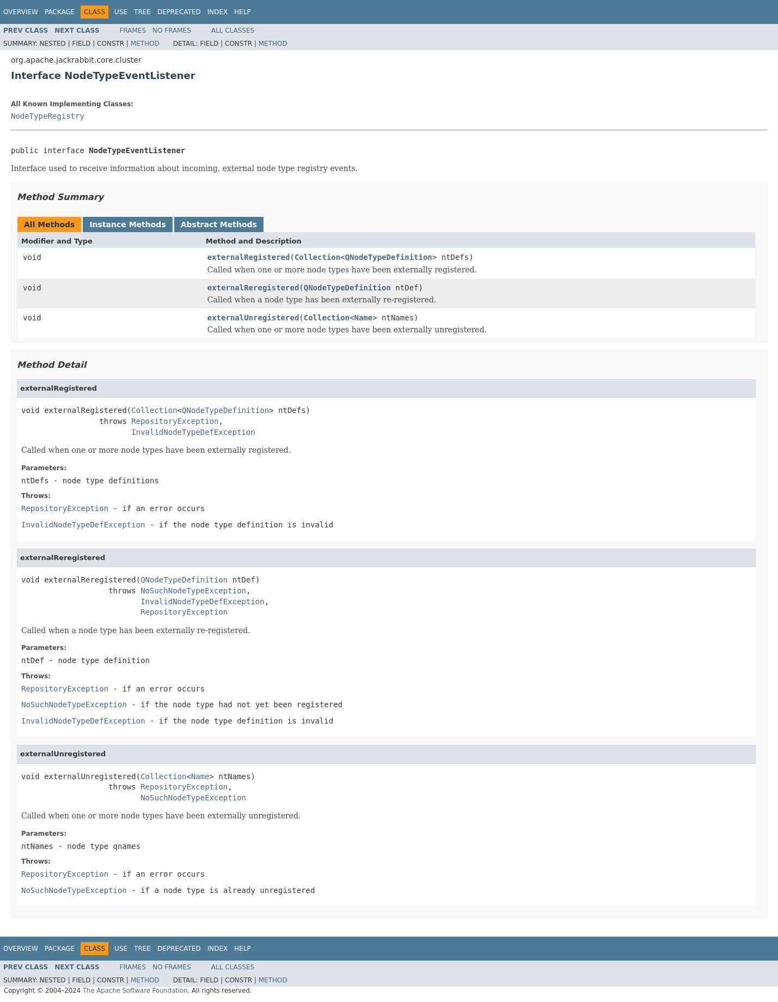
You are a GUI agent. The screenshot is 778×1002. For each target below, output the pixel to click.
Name (363, 317)
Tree (142, 12)
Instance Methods (127, 224)
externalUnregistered (253, 317)
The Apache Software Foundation (135, 990)
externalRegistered (248, 257)
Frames (133, 30)
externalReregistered (253, 287)
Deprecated (179, 12)
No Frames (171, 30)
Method (145, 43)
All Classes (232, 30)
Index (217, 12)
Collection (317, 257)
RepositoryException (174, 421)
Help (242, 12)
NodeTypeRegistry (47, 116)
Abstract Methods (219, 224)
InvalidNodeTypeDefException (193, 432)
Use (120, 12)
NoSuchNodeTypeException (193, 590)
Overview (20, 12)
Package (60, 12)
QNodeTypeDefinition (388, 257)
